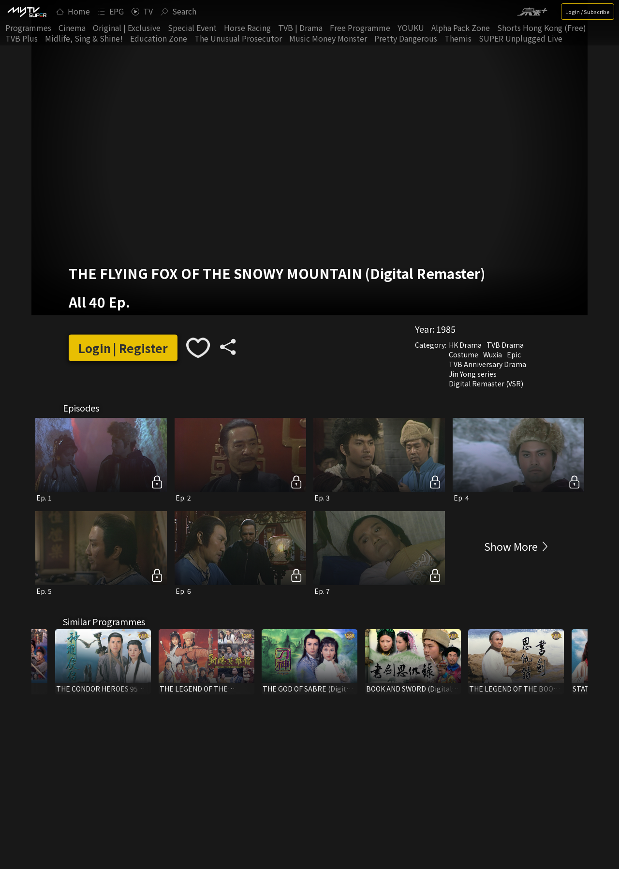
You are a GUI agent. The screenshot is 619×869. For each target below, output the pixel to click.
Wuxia (492, 354)
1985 (446, 329)
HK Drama (465, 345)
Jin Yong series (473, 374)
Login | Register (123, 347)
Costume (463, 354)
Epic (514, 354)
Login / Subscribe (587, 11)
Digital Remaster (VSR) (486, 383)
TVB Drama (505, 345)
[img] (26, 11)
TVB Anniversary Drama (487, 364)
